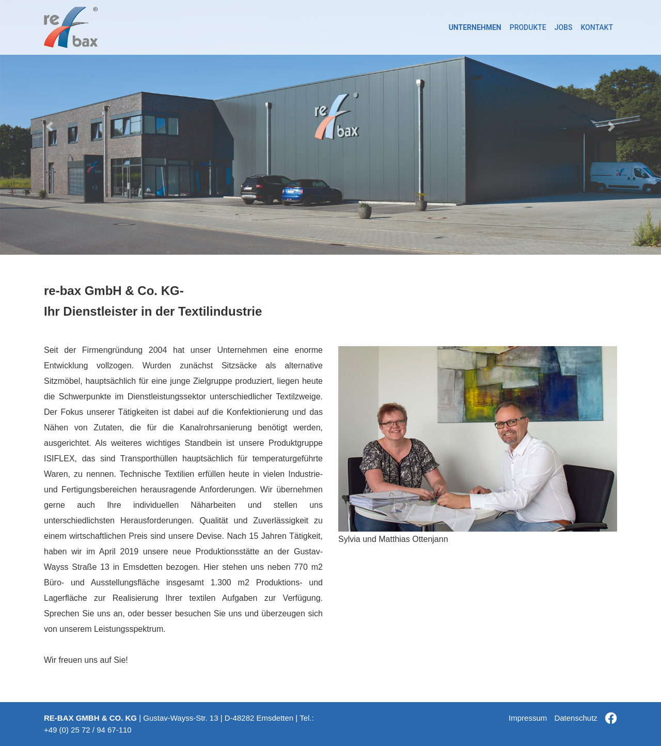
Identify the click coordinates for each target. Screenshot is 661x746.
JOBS (564, 27)
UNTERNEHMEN (475, 27)
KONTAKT (596, 27)
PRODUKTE (528, 27)
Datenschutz (575, 717)
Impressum (528, 717)
